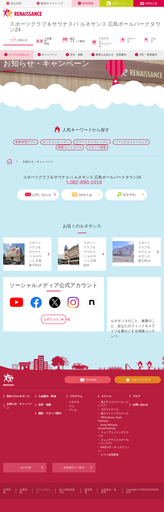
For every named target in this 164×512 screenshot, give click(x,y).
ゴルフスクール (110, 409)
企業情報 (23, 491)
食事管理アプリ (25, 142)
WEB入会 (148, 3)
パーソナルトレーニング (131, 142)
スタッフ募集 (97, 147)
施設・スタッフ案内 (73, 40)
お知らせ (18, 40)
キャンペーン (49, 54)
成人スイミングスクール (115, 413)
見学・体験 (76, 54)
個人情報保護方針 (67, 491)
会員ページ (116, 3)
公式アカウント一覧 (55, 319)
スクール (127, 40)
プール (73, 410)
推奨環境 (88, 491)
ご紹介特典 (24, 467)
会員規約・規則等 (108, 491)
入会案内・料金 (44, 41)
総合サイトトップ (50, 3)
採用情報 (85, 3)
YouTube (88, 379)
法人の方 (14, 3)
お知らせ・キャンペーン (19, 405)
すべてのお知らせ (19, 54)
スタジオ (74, 401)
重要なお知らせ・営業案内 (111, 54)
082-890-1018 (86, 182)
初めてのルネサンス (18, 396)
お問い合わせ (40, 195)
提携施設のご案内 (74, 467)
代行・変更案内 (148, 54)
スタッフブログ (137, 379)
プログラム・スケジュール (101, 42)
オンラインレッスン (55, 142)
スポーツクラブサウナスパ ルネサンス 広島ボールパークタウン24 (85, 26)
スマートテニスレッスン (92, 142)
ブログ (149, 40)
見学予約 (130, 194)
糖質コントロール (70, 147)
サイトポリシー (43, 491)
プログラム (76, 396)
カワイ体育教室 (110, 454)
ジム (71, 406)
